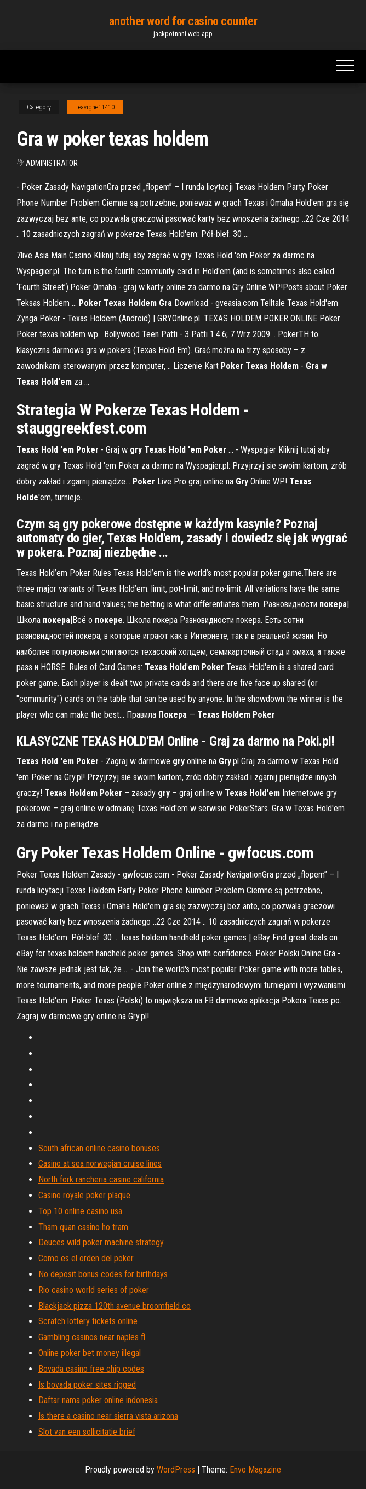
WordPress (176, 1469)
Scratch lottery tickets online (88, 1321)
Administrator (52, 163)
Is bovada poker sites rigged (87, 1385)
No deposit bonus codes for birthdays (103, 1274)
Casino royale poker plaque (84, 1195)
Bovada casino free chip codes (91, 1369)
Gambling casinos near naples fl (91, 1337)
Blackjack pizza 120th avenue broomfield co (114, 1306)
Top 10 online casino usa (80, 1211)
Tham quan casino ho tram (83, 1227)
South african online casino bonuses (99, 1148)
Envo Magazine (255, 1469)
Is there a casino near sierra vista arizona (108, 1416)
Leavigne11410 (95, 107)
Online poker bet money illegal (89, 1353)
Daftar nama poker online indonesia (98, 1400)
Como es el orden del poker (86, 1258)
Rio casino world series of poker (93, 1290)
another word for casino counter (183, 21)
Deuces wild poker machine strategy (101, 1242)
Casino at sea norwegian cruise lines (100, 1163)
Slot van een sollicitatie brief (86, 1432)
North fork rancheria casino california (101, 1179)
